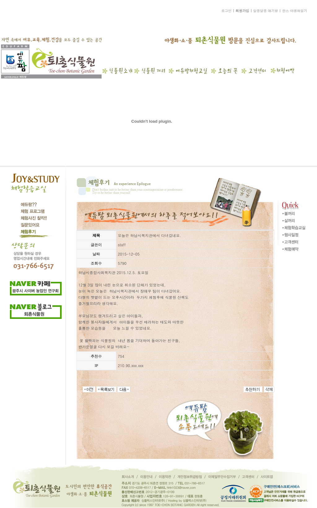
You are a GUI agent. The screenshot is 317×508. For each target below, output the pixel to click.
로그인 (226, 10)
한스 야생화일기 (294, 10)
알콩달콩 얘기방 (265, 10)
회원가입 (242, 10)
